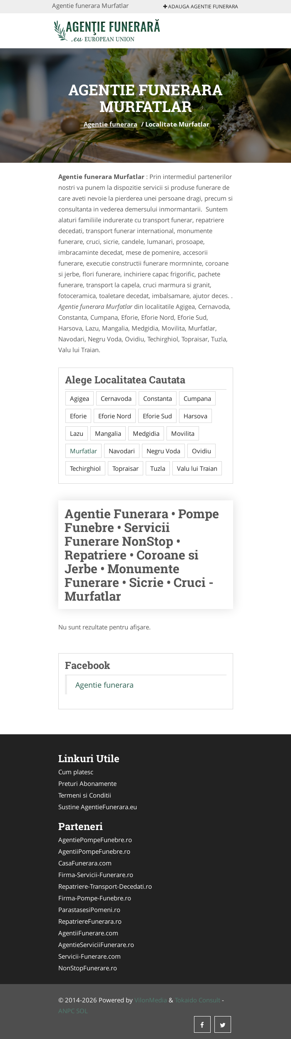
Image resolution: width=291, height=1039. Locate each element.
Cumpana (197, 398)
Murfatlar (83, 451)
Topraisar (125, 468)
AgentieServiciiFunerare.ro (96, 944)
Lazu (76, 433)
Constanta (157, 398)
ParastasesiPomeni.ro (89, 909)
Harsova (195, 416)
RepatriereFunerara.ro (90, 921)
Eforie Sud (157, 416)
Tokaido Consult (197, 1000)
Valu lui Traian (197, 468)
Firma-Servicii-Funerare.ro (95, 874)
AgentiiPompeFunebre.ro (94, 851)
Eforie (78, 416)
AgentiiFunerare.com (88, 933)
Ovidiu (201, 451)
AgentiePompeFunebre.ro (95, 839)
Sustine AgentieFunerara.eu (97, 806)
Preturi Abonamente (87, 783)
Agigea (79, 398)
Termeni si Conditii (84, 795)
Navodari (122, 451)
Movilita (182, 433)
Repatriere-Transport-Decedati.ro (105, 886)
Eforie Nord (114, 416)
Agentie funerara (110, 124)
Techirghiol (85, 468)
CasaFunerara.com (85, 863)
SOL (82, 1011)
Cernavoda (116, 398)
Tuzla (157, 468)
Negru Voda (163, 451)
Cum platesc (75, 772)
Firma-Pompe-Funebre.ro (94, 898)
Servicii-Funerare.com (89, 956)
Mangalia (108, 433)
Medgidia (146, 433)
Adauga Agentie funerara (200, 6)
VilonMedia (150, 1000)
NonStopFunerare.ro (87, 968)
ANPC (66, 1011)
